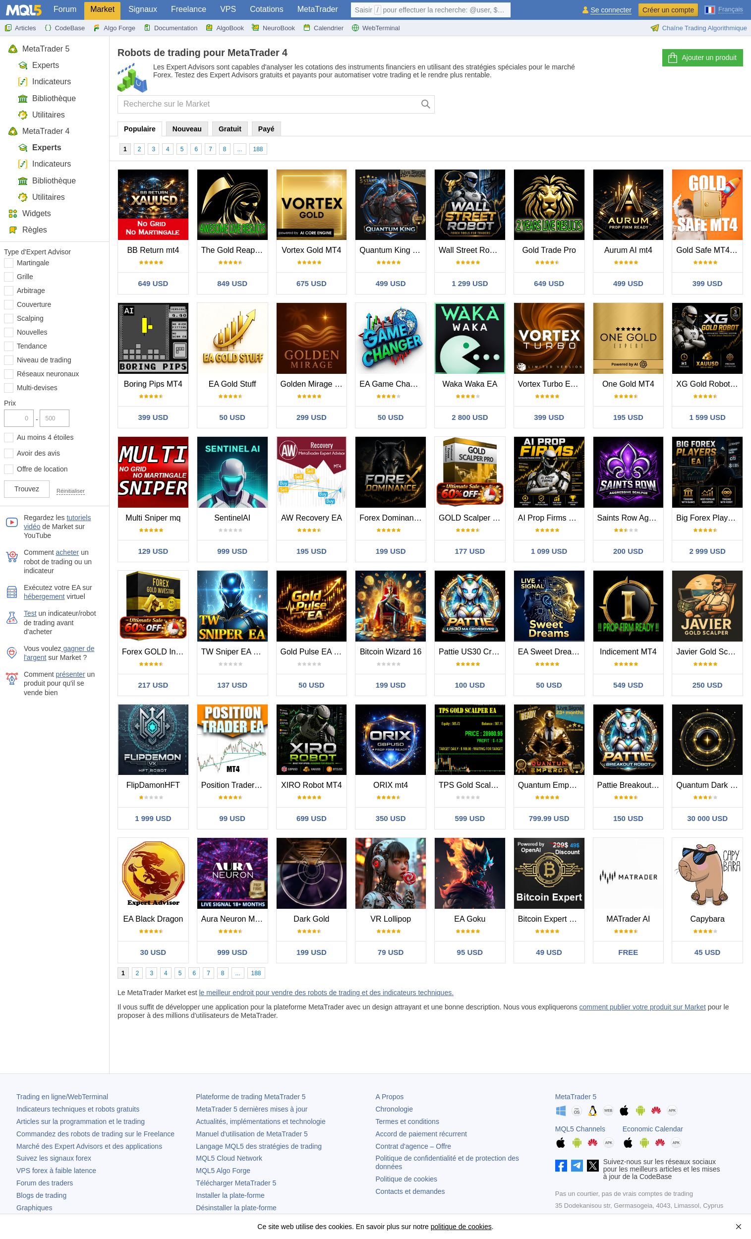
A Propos (390, 1097)
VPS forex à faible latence (56, 1171)
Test (30, 613)
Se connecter (611, 10)
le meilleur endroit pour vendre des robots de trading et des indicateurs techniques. (326, 993)
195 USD (628, 417)
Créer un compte (668, 10)
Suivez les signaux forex (53, 1158)
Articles (20, 28)
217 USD (153, 685)
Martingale (33, 263)
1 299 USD (470, 283)
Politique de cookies (407, 1179)
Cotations (267, 9)
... (239, 149)
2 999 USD (707, 551)
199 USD (391, 551)
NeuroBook (273, 28)
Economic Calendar (653, 1129)
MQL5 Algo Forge (223, 1171)
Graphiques (34, 1208)
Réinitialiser (71, 491)
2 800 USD (470, 417)
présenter (70, 674)
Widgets (29, 213)
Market (102, 9)
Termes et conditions (407, 1121)
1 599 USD (707, 417)
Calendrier (323, 28)
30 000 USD (707, 818)
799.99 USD (549, 818)
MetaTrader (317, 9)
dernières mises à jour (251, 1109)
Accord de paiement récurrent (421, 1134)
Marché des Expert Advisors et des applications (89, 1146)
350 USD (391, 818)
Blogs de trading (41, 1195)
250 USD (708, 685)
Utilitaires (41, 114)
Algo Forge (114, 28)
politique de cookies (461, 1227)
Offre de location (42, 469)
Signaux (142, 9)
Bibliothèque (47, 98)
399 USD (708, 283)
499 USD (391, 283)
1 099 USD (549, 551)
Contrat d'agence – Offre (414, 1146)
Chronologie (394, 1109)
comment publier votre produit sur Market (642, 1007)
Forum (65, 9)
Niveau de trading (44, 360)
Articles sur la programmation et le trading (80, 1121)
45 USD (707, 952)
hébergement (44, 596)
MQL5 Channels (580, 1129)
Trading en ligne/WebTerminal (62, 1097)
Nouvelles (32, 332)
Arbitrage (31, 291)
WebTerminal (375, 28)
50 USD (232, 417)
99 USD (232, 818)
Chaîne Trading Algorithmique (698, 27)
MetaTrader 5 (38, 49)
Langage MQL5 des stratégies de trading (259, 1146)
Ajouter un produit (702, 58)
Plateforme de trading (250, 1097)
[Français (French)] (723, 9)
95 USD (470, 952)
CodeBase (64, 28)
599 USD (470, 818)
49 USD (549, 952)
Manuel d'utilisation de (252, 1134)
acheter (67, 552)
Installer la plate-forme (230, 1195)
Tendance (32, 346)
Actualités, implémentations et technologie (260, 1121)
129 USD (153, 551)
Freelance (188, 9)
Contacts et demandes (410, 1191)
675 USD (311, 283)
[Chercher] (426, 104)
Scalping (30, 318)
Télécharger (236, 1183)
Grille (25, 277)
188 (258, 149)
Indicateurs (44, 81)
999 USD (232, 551)
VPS (228, 9)
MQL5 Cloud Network (229, 1158)
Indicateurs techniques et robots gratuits (77, 1109)
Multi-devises (37, 388)
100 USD (470, 685)
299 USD (311, 417)
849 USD (232, 283)
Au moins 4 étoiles (45, 437)
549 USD (628, 685)
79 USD (391, 952)
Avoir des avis (38, 453)
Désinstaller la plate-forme (236, 1208)
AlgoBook (224, 28)
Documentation (170, 28)
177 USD (470, 551)
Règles (27, 230)
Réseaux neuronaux (48, 374)
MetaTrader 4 (38, 131)
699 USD (311, 818)
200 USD (628, 551)
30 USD (153, 952)
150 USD (628, 818)
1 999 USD (153, 818)
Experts (38, 65)
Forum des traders (44, 1183)
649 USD (153, 283)
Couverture (34, 304)
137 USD (232, 685)
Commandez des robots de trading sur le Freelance (95, 1134)
